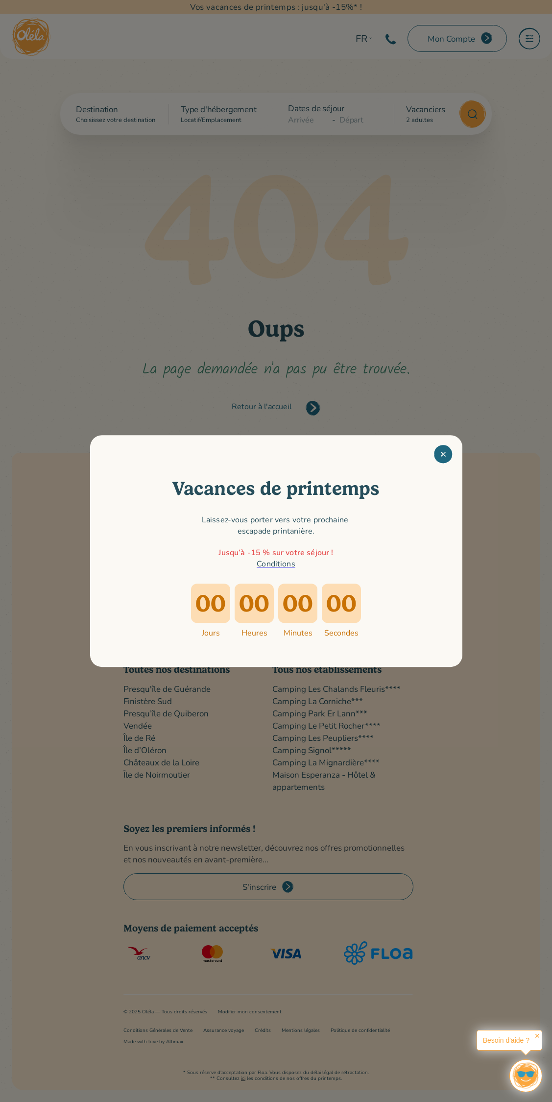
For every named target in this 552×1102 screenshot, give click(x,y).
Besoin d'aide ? (506, 1040)
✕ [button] (537, 1036)
